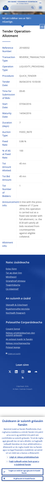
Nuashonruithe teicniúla (18, 308)
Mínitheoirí (11, 276)
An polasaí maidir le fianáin (19, 339)
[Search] (21, 8)
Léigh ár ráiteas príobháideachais (24, 457)
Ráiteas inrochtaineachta (18, 343)
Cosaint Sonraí (13, 328)
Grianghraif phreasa (15, 280)
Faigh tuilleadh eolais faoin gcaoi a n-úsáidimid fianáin (24, 463)
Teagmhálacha (13, 285)
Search (32, 8)
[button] (40, 2)
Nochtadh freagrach (15, 312)
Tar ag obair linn (14, 272)
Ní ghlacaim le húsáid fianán (24, 478)
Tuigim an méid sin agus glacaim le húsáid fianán (24, 472)
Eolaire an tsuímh (14, 353)
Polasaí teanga (13, 347)
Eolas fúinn (11, 268)
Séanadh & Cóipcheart (17, 304)
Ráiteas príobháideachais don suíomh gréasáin (20, 334)
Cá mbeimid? (12, 289)
